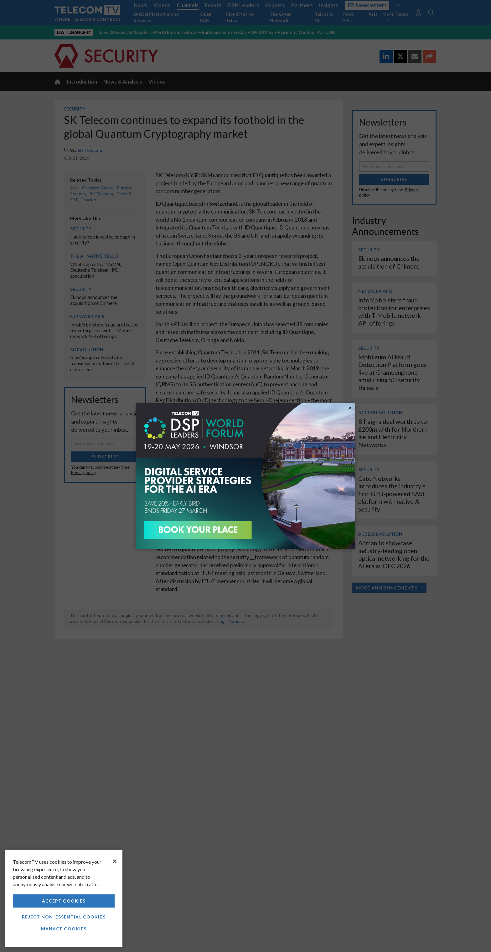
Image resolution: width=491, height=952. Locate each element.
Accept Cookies (64, 900)
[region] (63, 898)
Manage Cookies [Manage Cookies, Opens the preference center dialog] (64, 928)
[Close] (114, 861)
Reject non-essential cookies (63, 916)
